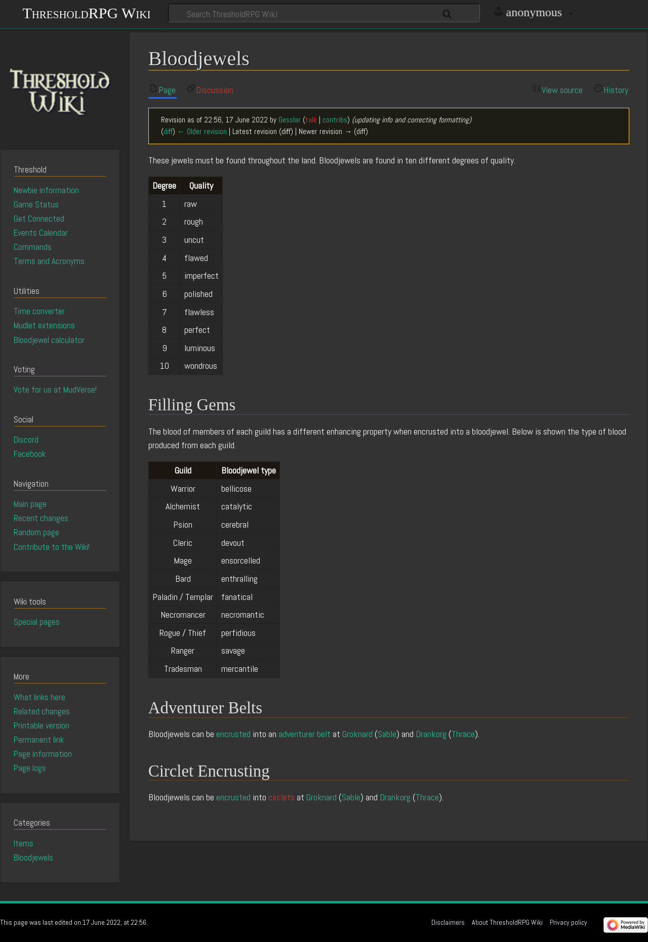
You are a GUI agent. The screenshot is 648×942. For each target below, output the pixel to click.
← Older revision (202, 131)
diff (168, 131)
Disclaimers (448, 922)
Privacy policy (568, 922)
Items (23, 843)
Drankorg (431, 734)
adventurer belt (304, 734)
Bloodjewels (33, 857)
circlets (281, 797)
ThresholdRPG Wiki (86, 12)
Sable (387, 734)
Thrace (463, 734)
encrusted (233, 734)
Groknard (357, 734)
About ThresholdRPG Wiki (507, 922)
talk (311, 120)
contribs (334, 120)
